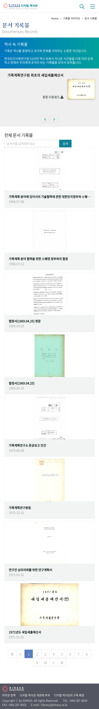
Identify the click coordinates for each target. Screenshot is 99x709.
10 (45, 662)
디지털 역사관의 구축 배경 (69, 695)
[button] (45, 119)
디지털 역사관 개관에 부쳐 (35, 695)
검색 (65, 143)
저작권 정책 (9, 695)
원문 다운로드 (53, 97)
